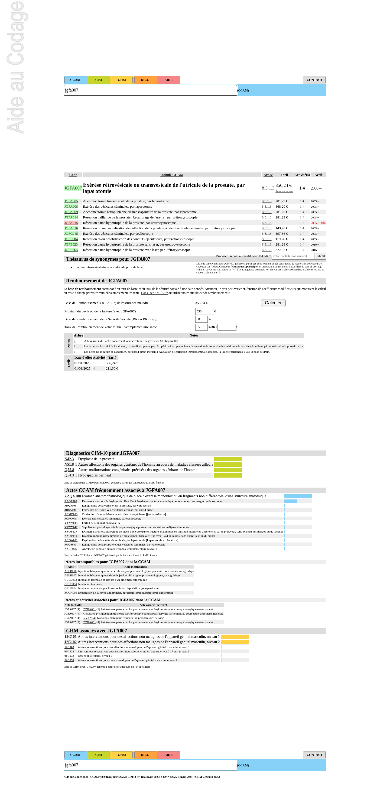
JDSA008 (70, 509)
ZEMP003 (70, 514)
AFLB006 (70, 571)
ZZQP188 (70, 501)
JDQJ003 (70, 505)
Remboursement (284, 191)
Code (73, 175)
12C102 (70, 642)
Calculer (273, 302)
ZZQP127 (70, 531)
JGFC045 (70, 518)
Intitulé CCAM (171, 175)
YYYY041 (89, 617)
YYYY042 (70, 527)
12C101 (70, 637)
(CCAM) (243, 90)
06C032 (69, 655)
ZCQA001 (70, 540)
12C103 (69, 647)
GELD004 (70, 584)
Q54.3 (69, 475)
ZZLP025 (70, 548)
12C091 (69, 660)
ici (234, 269)
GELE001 (89, 613)
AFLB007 (70, 575)
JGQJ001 (70, 544)
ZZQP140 (70, 535)
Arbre (268, 175)
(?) (155, 319)
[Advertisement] (195, 38)
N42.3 (69, 459)
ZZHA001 (89, 609)
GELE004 (70, 588)
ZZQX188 (72, 496)
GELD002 (70, 579)
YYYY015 (70, 522)
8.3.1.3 (268, 188)
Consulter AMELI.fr (154, 293)
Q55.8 (69, 470)
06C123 (69, 651)
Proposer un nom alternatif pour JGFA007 (243, 256)
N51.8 (69, 464)
